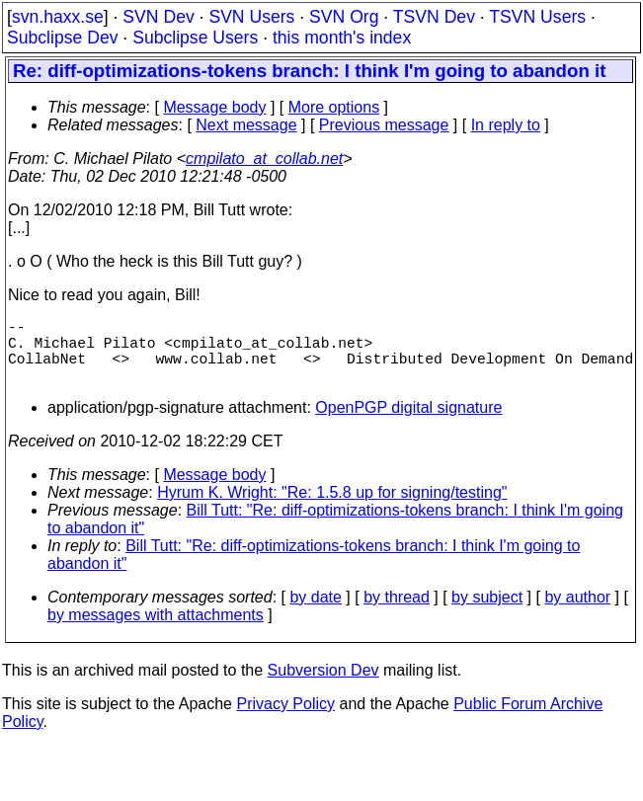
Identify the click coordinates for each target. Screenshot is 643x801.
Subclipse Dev (62, 37)
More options (334, 107)
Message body (214, 107)
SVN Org (343, 17)
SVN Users (251, 17)
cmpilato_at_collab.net (264, 158)
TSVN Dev (434, 17)
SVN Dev (158, 17)
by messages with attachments (155, 630)
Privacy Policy (285, 719)
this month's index (342, 37)
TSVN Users (537, 17)
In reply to (505, 125)
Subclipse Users (195, 37)
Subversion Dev (323, 686)
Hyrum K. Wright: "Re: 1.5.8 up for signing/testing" (332, 508)
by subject (486, 612)
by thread (396, 612)
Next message (246, 125)
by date (315, 612)
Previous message (384, 125)
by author (577, 612)
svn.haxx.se (58, 17)
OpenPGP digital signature (408, 423)
